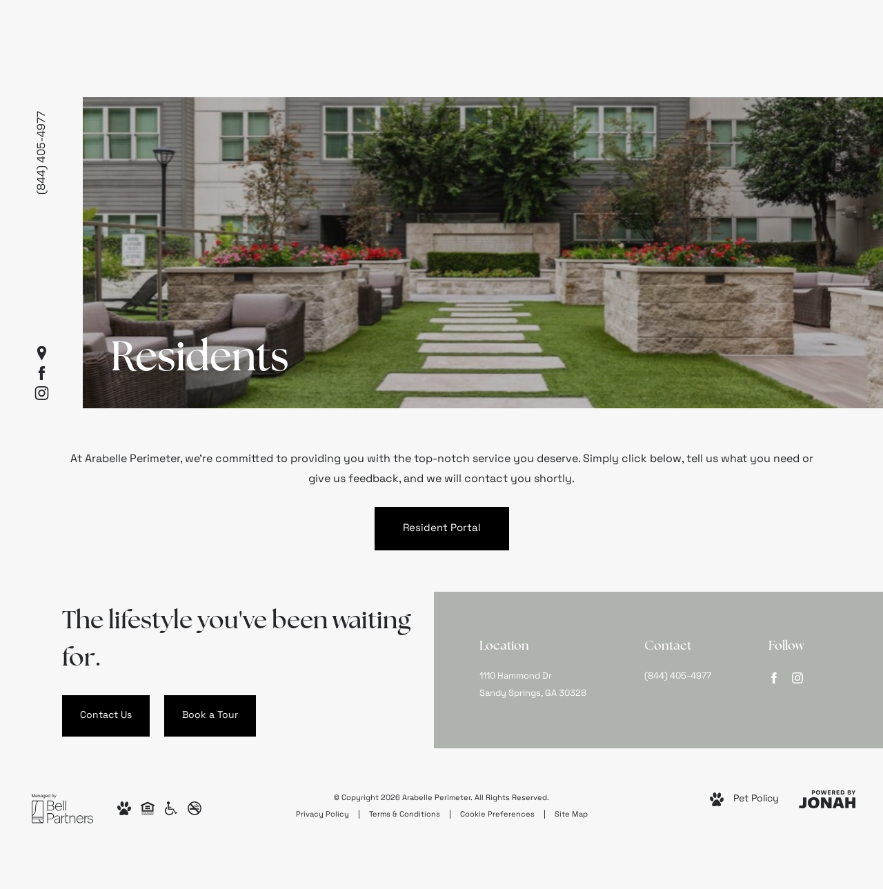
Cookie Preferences (497, 815)
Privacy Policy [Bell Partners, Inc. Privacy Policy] (322, 815)
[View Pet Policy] (744, 799)
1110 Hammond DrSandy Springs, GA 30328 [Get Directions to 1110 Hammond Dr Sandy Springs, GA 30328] (532, 685)
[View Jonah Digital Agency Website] (827, 799)
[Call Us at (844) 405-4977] (686, 677)
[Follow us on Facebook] (41, 372)
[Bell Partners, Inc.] (62, 808)
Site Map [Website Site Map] (571, 815)
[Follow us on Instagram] (41, 392)
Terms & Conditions (404, 815)
